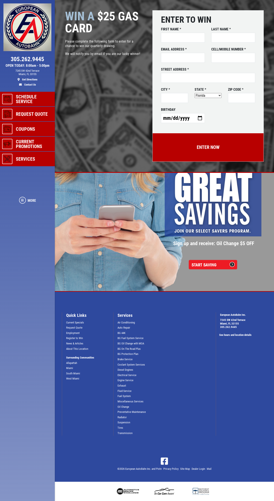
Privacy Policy (171, 468)
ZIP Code (235, 89)
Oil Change (123, 406)
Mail (209, 468)
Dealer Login (198, 468)
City (165, 89)
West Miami (72, 378)
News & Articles (74, 343)
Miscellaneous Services (130, 401)
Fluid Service (124, 391)
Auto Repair (124, 327)
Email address (174, 49)
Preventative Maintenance (132, 412)
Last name (221, 29)
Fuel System (124, 396)
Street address (175, 69)
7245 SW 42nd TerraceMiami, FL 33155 (232, 321)
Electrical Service (127, 375)
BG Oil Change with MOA (131, 343)
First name (171, 29)
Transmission (125, 433)
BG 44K (121, 333)
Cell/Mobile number (228, 49)
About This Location (77, 348)
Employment (73, 333)
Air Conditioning (126, 322)
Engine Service (125, 380)
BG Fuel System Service (130, 338)
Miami (69, 368)
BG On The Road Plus (129, 348)
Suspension (124, 422)
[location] (27, 75)
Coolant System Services (131, 364)
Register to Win (74, 338)
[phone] (27, 60)
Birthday (168, 109)
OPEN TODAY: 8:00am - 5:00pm (27, 65)
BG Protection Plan (128, 354)
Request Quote (74, 327)
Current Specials (75, 322)
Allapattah (71, 363)
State (200, 89)
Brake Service (125, 359)
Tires (120, 427)
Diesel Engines (125, 369)
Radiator (122, 417)
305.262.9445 (228, 327)
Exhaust (122, 385)
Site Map (185, 468)
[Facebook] (164, 461)
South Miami (73, 373)
